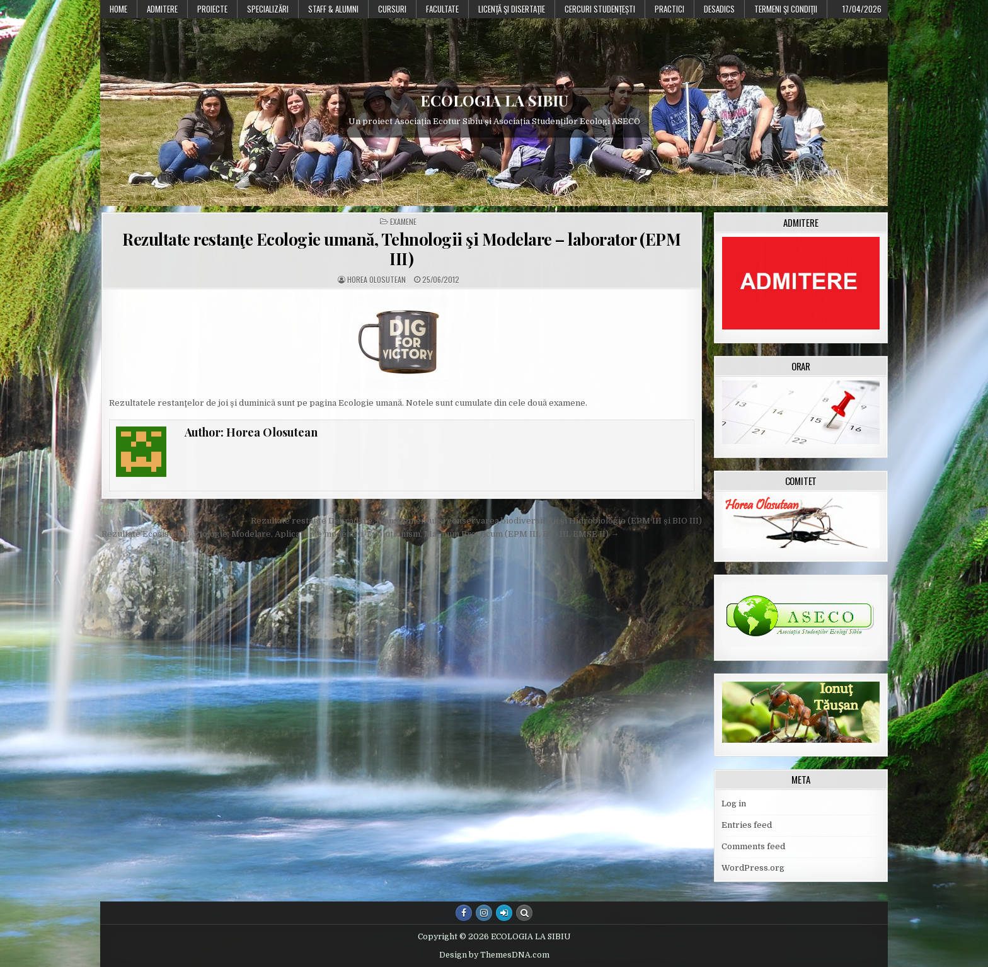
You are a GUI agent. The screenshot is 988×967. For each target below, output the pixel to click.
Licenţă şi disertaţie (511, 9)
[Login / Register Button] (504, 913)
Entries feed (746, 825)
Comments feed (753, 846)
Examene (403, 222)
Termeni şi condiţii (785, 9)
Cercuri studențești (600, 9)
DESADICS (719, 9)
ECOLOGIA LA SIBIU (494, 100)
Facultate (442, 9)
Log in (733, 803)
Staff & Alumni (333, 9)
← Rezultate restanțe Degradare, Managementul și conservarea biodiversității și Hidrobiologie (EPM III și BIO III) (471, 520)
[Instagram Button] (484, 913)
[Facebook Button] (464, 913)
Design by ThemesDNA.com (494, 955)
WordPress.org (752, 868)
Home (118, 9)
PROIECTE (212, 9)
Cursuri (392, 9)
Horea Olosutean (376, 279)
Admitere (162, 9)
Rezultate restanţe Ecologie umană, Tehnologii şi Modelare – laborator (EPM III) (401, 249)
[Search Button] (524, 913)
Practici (669, 9)
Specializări (268, 9)
